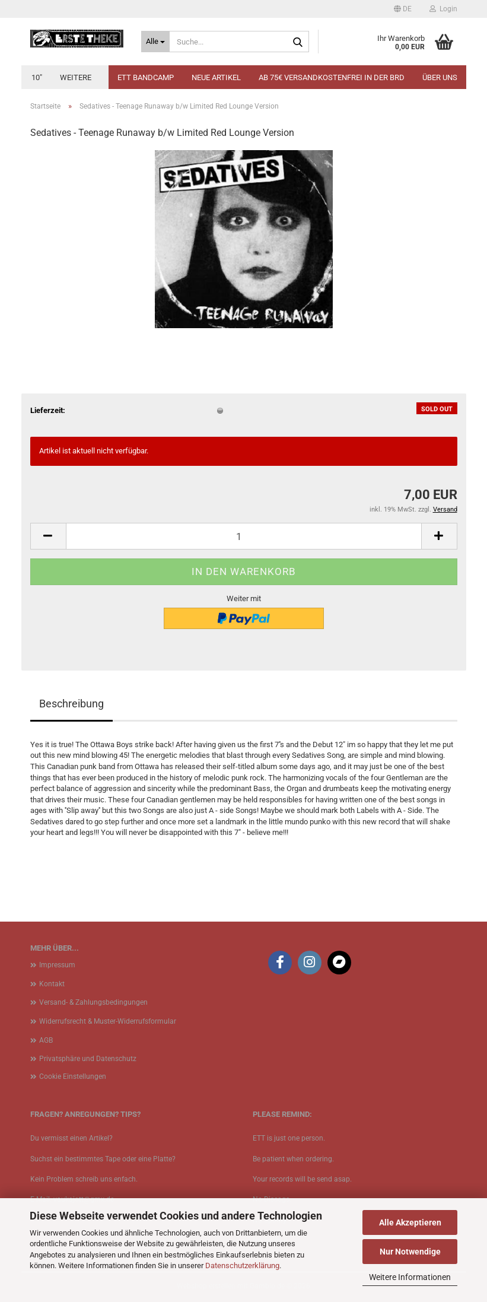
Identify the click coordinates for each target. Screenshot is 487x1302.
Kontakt (52, 984)
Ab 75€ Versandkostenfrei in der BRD (332, 77)
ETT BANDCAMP (145, 77)
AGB (46, 1040)
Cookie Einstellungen (72, 1076)
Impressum (57, 965)
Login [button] (443, 9)
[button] (403, 9)
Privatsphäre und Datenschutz (87, 1059)
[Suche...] (155, 41)
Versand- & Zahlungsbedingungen (93, 1002)
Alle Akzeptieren (410, 1222)
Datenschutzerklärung (242, 1265)
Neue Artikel (216, 77)
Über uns (439, 77)
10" (36, 77)
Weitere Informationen (410, 1277)
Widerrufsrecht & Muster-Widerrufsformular (107, 1021)
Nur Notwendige (410, 1251)
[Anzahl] (244, 536)
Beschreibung (71, 703)
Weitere (75, 77)
